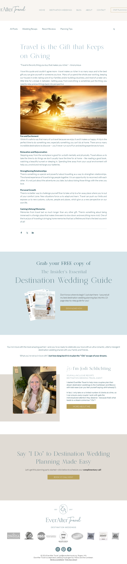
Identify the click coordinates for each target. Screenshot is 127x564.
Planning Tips (66, 29)
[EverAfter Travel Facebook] (69, 549)
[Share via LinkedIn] (33, 233)
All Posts (14, 29)
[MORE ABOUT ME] (81, 406)
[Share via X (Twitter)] (27, 233)
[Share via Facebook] (21, 233)
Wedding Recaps (29, 29)
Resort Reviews (49, 29)
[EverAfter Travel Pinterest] (63, 549)
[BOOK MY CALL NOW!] (63, 477)
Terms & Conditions (57, 559)
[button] (114, 29)
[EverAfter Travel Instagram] (57, 549)
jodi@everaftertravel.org (68, 555)
